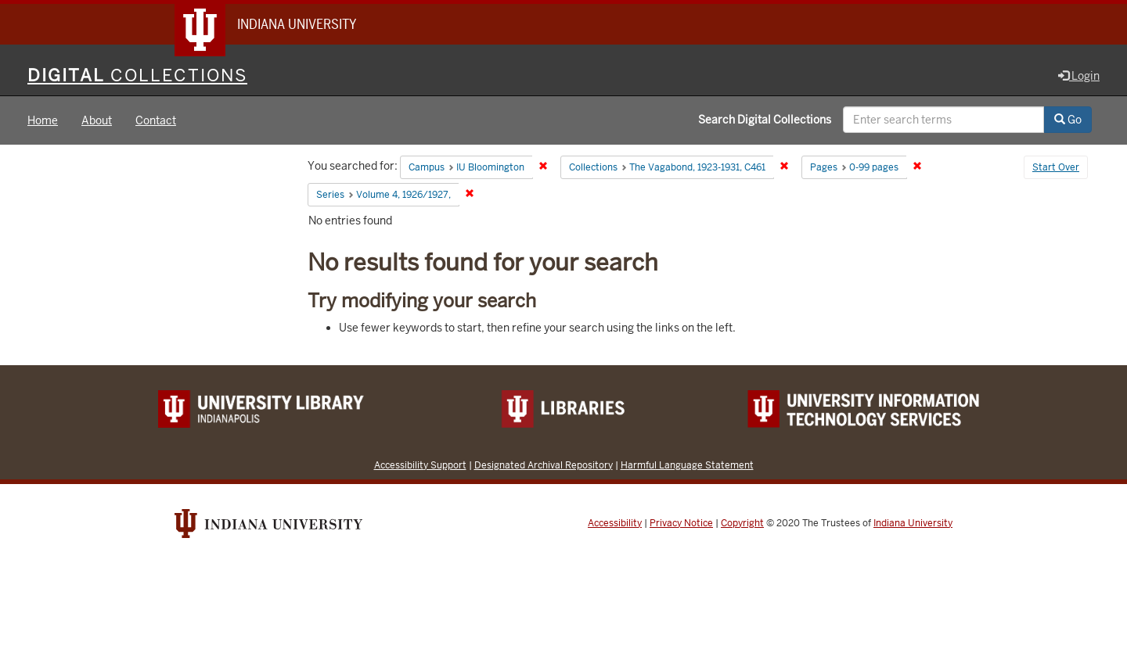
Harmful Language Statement (687, 465)
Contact (155, 120)
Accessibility (615, 523)
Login (1079, 76)
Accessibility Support (420, 465)
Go (1068, 120)
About (96, 120)
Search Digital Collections (764, 120)
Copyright (742, 523)
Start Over (1055, 167)
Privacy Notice (681, 523)
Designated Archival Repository (543, 465)
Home (42, 120)
